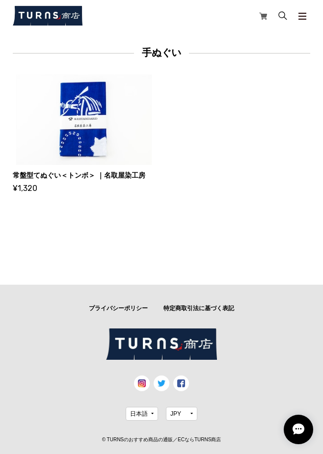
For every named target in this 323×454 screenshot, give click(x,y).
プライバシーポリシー (118, 308)
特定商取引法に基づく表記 (198, 308)
